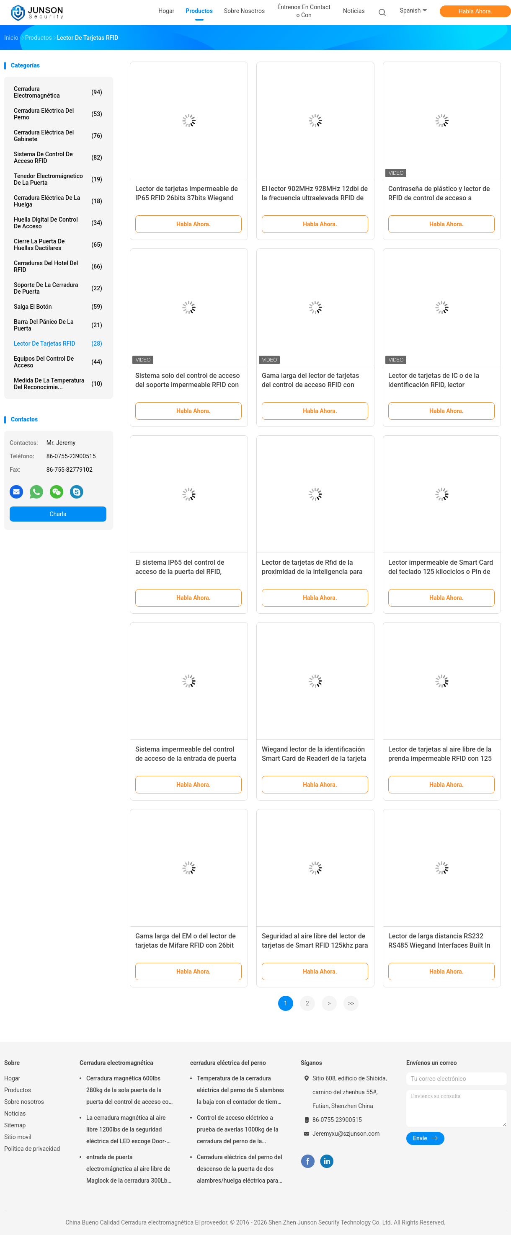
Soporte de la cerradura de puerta (58, 288)
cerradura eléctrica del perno (58, 114)
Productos (17, 1090)
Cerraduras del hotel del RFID (58, 266)
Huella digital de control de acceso (58, 223)
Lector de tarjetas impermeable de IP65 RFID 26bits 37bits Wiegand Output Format (186, 198)
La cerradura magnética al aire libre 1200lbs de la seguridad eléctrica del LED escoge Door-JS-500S (126, 1130)
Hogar (12, 1078)
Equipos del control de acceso (58, 362)
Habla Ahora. (476, 11)
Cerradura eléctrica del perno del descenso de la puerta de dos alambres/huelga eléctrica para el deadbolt (239, 1170)
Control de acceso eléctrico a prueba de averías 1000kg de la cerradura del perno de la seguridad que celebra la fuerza (238, 1130)
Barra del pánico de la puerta (58, 325)
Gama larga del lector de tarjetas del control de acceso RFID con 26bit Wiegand (310, 385)
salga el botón (58, 306)
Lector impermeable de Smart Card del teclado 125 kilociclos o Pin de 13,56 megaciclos (440, 571)
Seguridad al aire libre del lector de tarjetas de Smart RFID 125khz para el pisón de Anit (315, 945)
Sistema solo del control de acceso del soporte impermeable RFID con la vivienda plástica (187, 385)
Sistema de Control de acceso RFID (58, 157)
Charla (57, 514)
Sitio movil (17, 1137)
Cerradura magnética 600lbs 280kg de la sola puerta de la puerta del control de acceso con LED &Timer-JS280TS (129, 1091)
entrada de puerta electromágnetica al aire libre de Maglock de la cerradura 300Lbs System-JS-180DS (128, 1170)
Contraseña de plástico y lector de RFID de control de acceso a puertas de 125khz (439, 198)
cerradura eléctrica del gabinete (58, 135)
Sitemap (15, 1125)
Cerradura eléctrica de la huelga (58, 201)
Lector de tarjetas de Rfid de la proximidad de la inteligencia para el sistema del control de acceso (312, 571)
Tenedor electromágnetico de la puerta (58, 179)
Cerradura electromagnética (58, 92)
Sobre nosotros (24, 1101)
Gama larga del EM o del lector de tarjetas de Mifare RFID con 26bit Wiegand (185, 945)
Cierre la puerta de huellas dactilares (58, 244)
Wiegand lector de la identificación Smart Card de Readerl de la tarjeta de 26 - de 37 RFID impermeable (314, 758)
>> (351, 1003)
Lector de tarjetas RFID (58, 343)
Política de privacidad (32, 1148)
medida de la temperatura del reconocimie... (58, 383)
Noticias (15, 1113)
